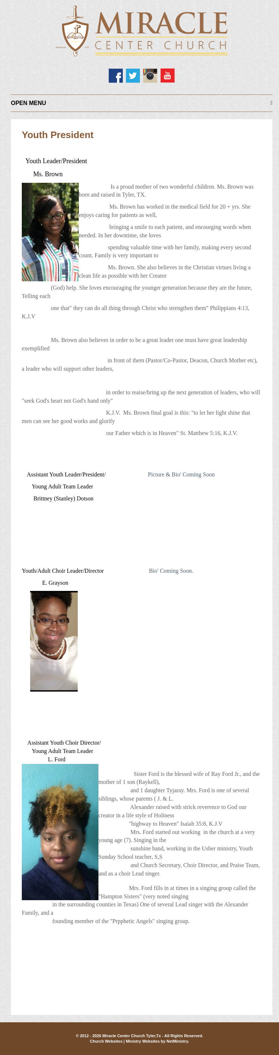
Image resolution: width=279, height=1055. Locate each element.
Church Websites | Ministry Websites (125, 1041)
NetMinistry (177, 1041)
